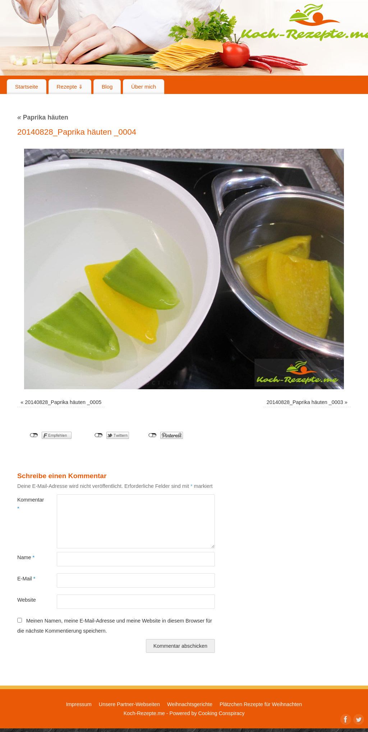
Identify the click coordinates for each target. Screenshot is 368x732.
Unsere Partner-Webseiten (129, 704)
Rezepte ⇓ (70, 87)
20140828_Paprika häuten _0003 (305, 402)
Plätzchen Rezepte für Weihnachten (261, 704)
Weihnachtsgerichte (189, 704)
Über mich (143, 87)
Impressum (79, 704)
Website (26, 600)
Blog (107, 87)
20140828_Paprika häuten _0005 (63, 402)
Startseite (26, 87)
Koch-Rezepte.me (144, 713)
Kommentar (27, 504)
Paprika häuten (42, 117)
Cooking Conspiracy (221, 713)
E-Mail (26, 578)
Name (25, 557)
